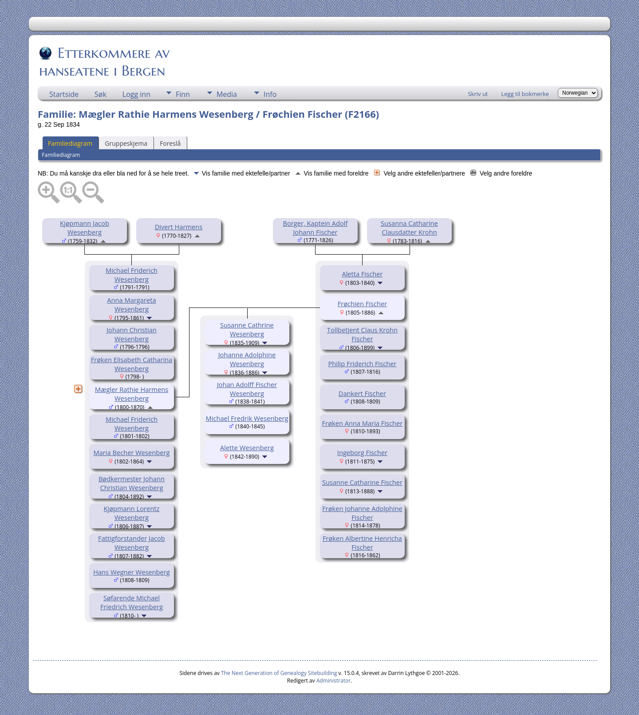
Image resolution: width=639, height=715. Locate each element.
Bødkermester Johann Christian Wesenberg (132, 483)
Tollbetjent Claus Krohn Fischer (362, 334)
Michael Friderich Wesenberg (132, 275)
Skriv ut (478, 94)
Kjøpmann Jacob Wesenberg (84, 227)
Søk (100, 94)
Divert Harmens (179, 226)
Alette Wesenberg (247, 447)
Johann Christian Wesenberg (131, 334)
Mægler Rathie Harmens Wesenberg (131, 394)
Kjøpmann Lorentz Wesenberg (132, 513)
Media (227, 94)
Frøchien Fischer (362, 303)
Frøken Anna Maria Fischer (362, 423)
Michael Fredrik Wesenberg (247, 418)
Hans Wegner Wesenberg (131, 571)
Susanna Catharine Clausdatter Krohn (409, 227)
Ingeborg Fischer (362, 452)
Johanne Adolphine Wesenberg (247, 359)
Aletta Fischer (362, 273)
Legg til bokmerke (525, 94)
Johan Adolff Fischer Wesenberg (247, 389)
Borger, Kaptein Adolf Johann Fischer (315, 227)
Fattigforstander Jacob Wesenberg (131, 542)
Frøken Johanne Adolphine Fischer (362, 513)
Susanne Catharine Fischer (362, 482)
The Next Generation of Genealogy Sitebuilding (279, 673)
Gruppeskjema (126, 143)
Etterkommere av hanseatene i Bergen (104, 62)
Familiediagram (70, 143)
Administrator (333, 680)
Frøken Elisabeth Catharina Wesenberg (132, 364)
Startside (64, 94)
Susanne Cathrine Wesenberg (247, 329)
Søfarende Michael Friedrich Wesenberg (131, 602)
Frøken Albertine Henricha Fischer (362, 542)
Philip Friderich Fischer (362, 363)
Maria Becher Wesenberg (132, 452)
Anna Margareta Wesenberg (131, 304)
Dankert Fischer (362, 393)
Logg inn (136, 94)
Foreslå (170, 143)
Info (270, 94)
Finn (183, 94)
